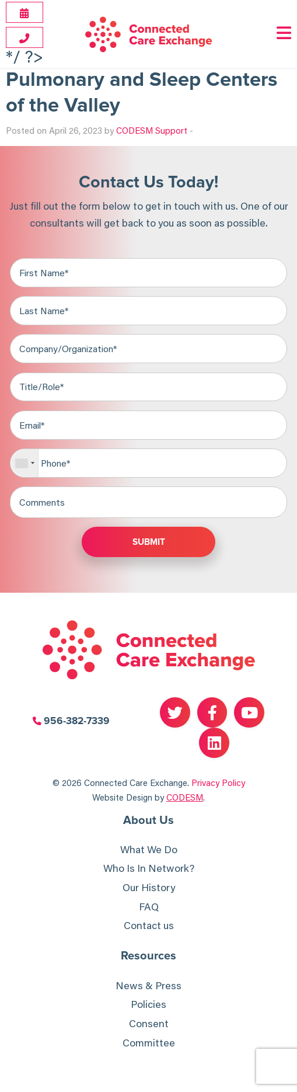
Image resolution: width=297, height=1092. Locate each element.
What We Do (148, 849)
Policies (148, 1004)
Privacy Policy (218, 782)
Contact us (149, 925)
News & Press (148, 985)
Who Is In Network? (148, 868)
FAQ (149, 906)
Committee (149, 1042)
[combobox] (25, 463)
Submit (148, 542)
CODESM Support (151, 130)
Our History (149, 887)
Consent (149, 1023)
